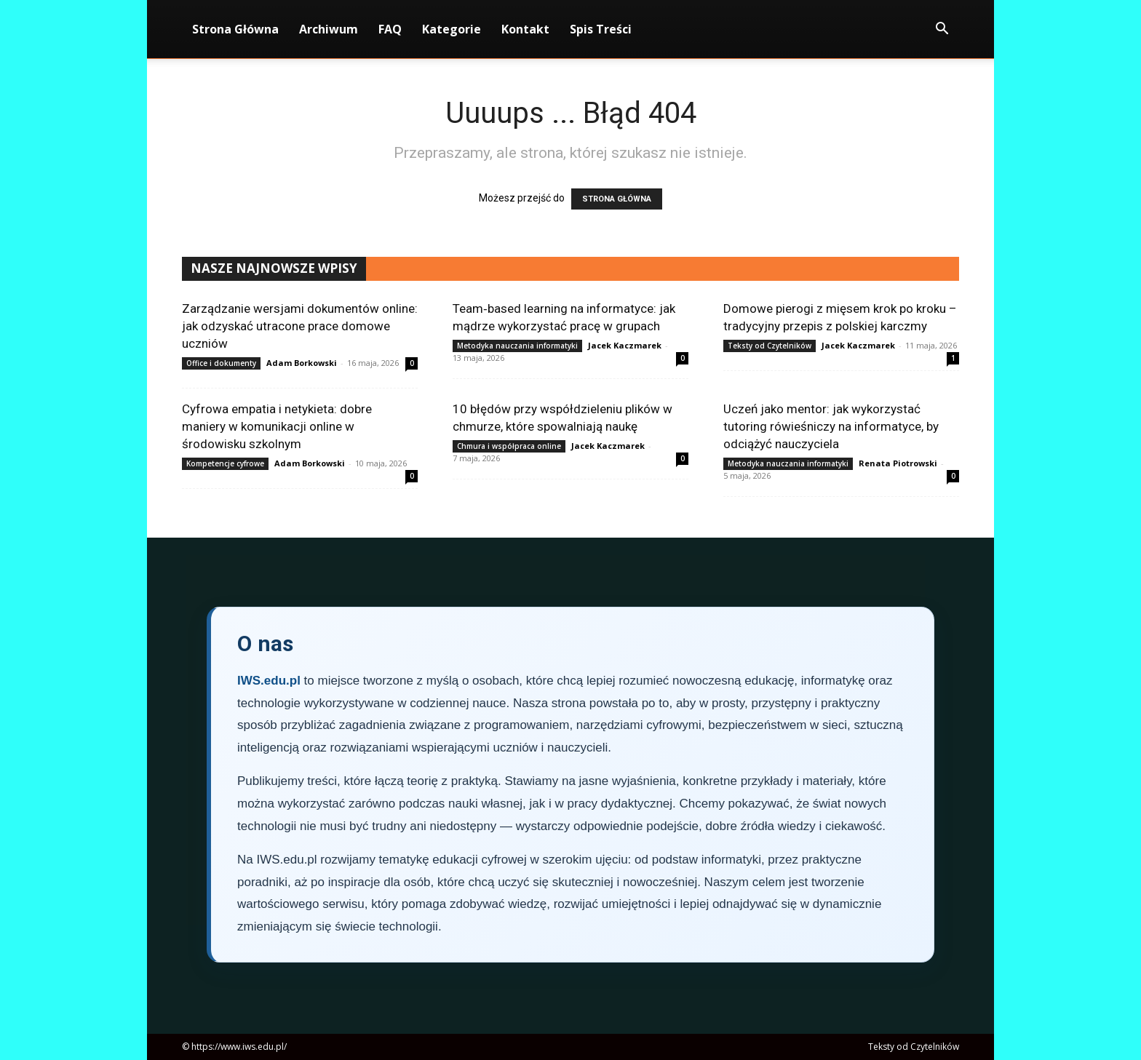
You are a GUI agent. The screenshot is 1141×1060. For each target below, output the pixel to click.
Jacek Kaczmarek (624, 345)
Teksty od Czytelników (769, 345)
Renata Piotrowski (898, 463)
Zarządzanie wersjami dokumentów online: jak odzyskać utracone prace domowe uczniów (300, 326)
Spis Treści (601, 29)
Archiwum (328, 29)
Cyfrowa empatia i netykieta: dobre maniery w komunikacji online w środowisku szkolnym (277, 426)
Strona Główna (235, 29)
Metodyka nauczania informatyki (517, 345)
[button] (941, 30)
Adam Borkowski (301, 362)
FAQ (390, 29)
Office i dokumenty (221, 363)
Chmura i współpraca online (509, 446)
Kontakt (525, 29)
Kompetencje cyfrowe (225, 463)
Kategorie (451, 29)
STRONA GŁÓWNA (616, 199)
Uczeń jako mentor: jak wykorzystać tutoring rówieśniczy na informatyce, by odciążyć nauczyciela (831, 426)
